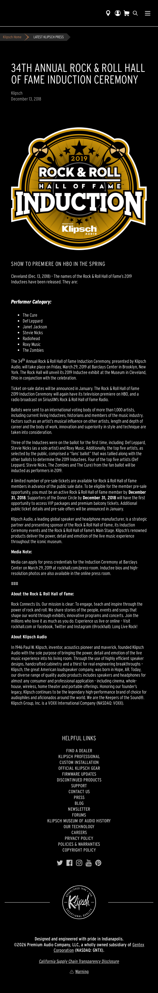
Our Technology (79, 826)
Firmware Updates (79, 774)
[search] (135, 13)
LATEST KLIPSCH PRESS (49, 37)
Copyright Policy (79, 849)
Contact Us (79, 791)
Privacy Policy (79, 838)
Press (79, 797)
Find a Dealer (79, 750)
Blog (79, 803)
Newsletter (79, 809)
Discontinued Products (79, 779)
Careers (79, 832)
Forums (79, 814)
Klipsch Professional (79, 756)
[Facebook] (69, 863)
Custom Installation (79, 762)
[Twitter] (60, 863)
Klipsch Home (12, 37)
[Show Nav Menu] (148, 13)
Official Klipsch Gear (79, 768)
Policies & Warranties (79, 844)
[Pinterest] (98, 863)
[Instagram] (79, 863)
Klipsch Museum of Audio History (79, 820)
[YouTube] (89, 863)
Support (79, 785)
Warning (79, 971)
